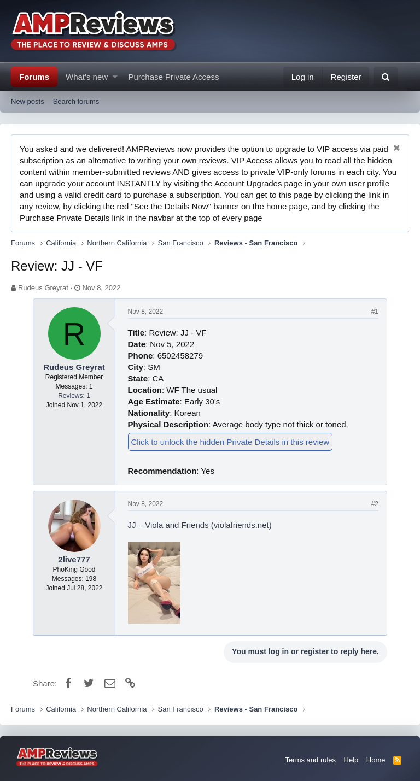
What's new (87, 76)
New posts (27, 101)
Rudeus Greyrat (43, 288)
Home (376, 760)
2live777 (74, 559)
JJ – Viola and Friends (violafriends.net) (200, 525)
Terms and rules (310, 760)
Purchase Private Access (174, 76)
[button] (115, 77)
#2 (374, 504)
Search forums (76, 101)
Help (351, 760)
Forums (34, 76)
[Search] (386, 77)
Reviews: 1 (74, 396)
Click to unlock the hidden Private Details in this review (230, 442)
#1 (374, 311)
